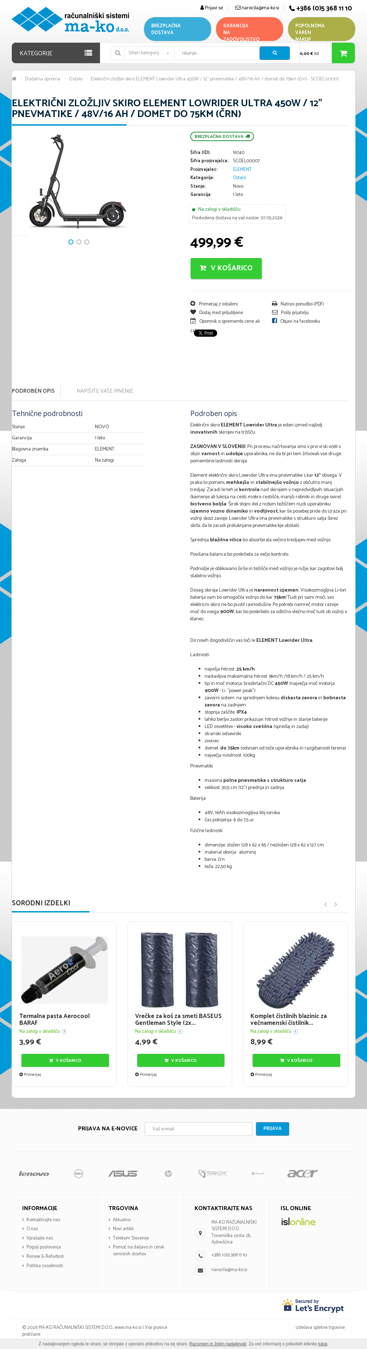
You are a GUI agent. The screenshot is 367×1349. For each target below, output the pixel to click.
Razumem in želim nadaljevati (217, 1343)
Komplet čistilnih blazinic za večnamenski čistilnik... (289, 1019)
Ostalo (239, 178)
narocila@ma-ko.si (229, 1270)
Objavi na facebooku (296, 321)
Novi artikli (123, 1229)
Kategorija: (202, 178)
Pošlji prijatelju (290, 313)
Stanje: (198, 186)
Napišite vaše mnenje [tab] (105, 391)
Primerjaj (30, 1075)
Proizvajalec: (204, 170)
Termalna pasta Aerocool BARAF (54, 1019)
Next (21, 209)
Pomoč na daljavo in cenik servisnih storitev (138, 1250)
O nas (32, 1229)
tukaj (322, 1343)
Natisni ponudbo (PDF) (298, 304)
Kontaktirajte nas (43, 1220)
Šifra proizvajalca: (209, 161)
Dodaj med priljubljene (216, 313)
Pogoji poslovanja (44, 1247)
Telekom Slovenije (131, 1238)
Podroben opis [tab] (33, 391)
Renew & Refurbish (45, 1256)
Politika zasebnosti (45, 1266)
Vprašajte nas (40, 1238)
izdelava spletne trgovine (320, 1327)
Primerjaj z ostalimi (214, 304)
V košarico (226, 268)
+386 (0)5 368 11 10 (229, 1255)
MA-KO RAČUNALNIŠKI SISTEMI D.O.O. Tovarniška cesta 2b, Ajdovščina (234, 1232)
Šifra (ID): (200, 153)
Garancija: (200, 195)
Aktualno (121, 1220)
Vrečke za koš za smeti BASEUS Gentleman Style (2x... (178, 1019)
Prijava (272, 1129)
